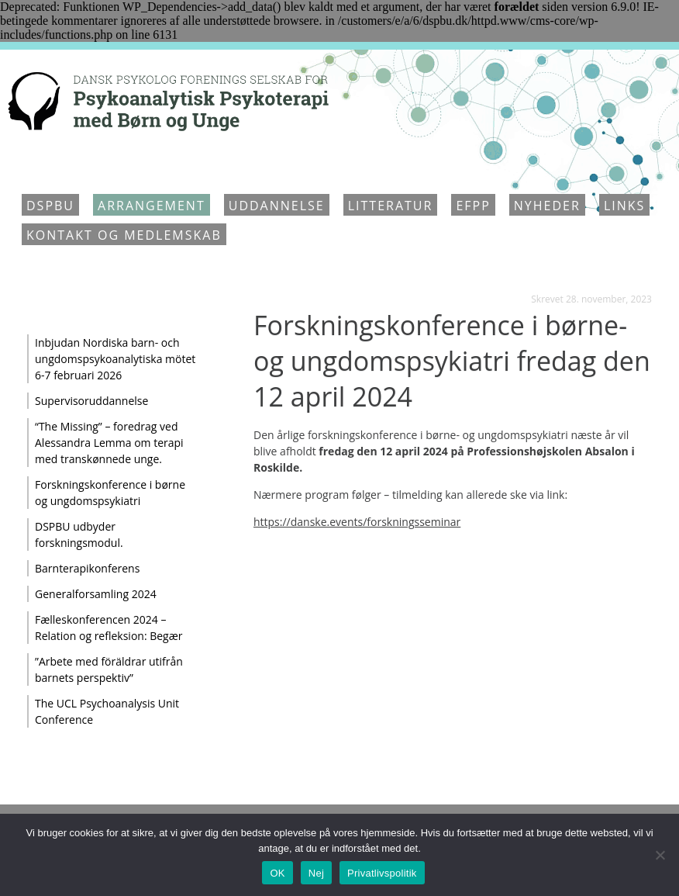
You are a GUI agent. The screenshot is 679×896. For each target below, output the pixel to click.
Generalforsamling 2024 (96, 593)
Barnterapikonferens (87, 568)
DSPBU (50, 205)
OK (277, 873)
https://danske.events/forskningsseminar (356, 521)
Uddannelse (277, 205)
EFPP (473, 205)
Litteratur (390, 205)
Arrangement (151, 205)
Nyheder (547, 205)
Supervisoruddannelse (91, 400)
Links (624, 205)
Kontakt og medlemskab (124, 235)
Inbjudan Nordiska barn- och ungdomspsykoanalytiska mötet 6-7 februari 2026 (115, 358)
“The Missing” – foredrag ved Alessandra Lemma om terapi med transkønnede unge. (109, 442)
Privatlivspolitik (382, 873)
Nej (316, 873)
